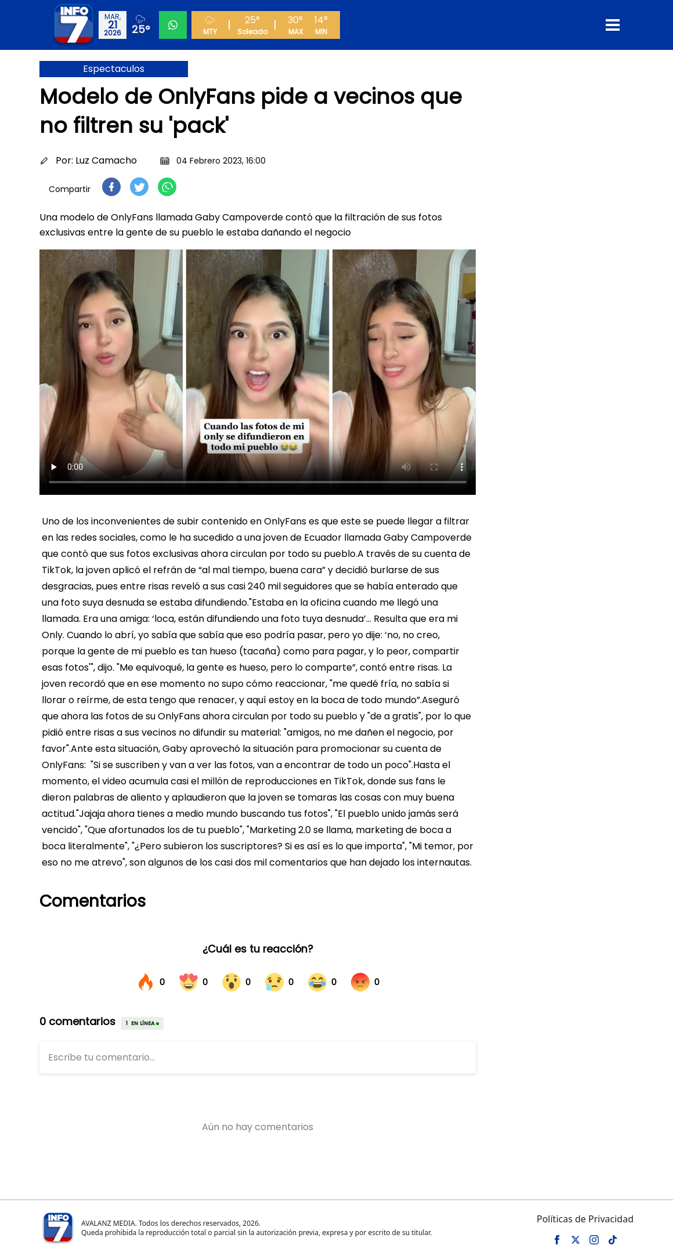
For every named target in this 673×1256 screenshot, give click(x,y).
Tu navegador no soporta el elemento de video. (257, 372)
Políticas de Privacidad (585, 1218)
